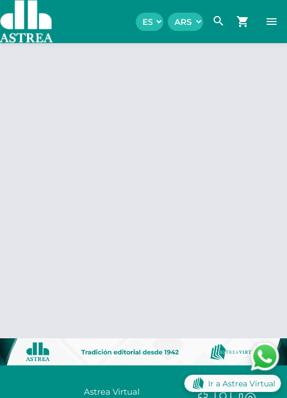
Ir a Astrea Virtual (232, 383)
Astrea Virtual (112, 391)
